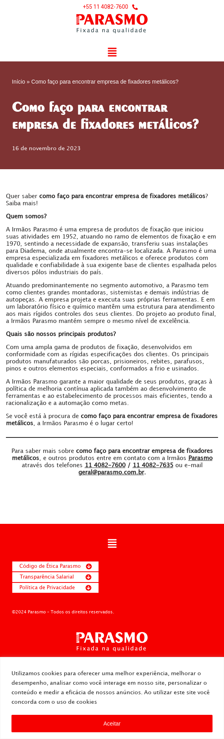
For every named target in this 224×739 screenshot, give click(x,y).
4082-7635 (153, 465)
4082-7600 (105, 465)
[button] (112, 52)
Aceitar (112, 723)
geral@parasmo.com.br (111, 472)
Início (18, 81)
